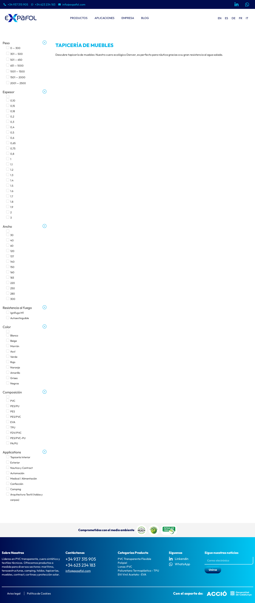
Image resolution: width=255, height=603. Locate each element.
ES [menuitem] (226, 18)
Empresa (127, 18)
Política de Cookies (39, 593)
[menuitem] (219, 18)
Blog (145, 18)
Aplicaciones (104, 18)
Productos (78, 18)
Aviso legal (14, 593)
